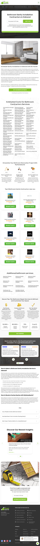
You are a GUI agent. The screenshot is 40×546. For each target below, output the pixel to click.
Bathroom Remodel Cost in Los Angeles (7, 141)
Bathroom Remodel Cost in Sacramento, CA (20, 111)
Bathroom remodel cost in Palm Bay (8, 154)
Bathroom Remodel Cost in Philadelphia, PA (20, 108)
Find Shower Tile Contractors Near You (7, 291)
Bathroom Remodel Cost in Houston (7, 139)
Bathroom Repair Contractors (31, 277)
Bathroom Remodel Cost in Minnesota (7, 149)
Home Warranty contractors (31, 522)
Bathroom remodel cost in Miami (8, 147)
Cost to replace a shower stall (30, 126)
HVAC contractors (31, 510)
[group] (20, 443)
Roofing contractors (19, 510)
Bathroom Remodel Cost (7, 111)
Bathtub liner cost (19, 133)
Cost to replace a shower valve (30, 129)
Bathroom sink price (19, 130)
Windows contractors (20, 512)
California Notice (34, 529)
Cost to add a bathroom (20, 141)
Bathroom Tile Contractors (6, 281)
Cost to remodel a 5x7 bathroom (31, 113)
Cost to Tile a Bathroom (31, 130)
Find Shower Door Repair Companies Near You (33, 286)
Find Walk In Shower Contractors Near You (20, 291)
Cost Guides (17, 542)
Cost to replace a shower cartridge (30, 121)
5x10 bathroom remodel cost (8, 108)
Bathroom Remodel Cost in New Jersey (7, 152)
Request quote (10, 206)
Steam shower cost (30, 143)
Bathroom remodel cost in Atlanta (8, 116)
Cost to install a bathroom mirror (18, 147)
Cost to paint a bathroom (29, 108)
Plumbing (30, 519)
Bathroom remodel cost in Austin (8, 118)
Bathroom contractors (9, 6)
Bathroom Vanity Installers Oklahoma (20, 6)
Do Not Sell (33, 531)
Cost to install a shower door (20, 154)
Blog (16, 531)
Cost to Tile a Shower (31, 135)
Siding (29, 515)
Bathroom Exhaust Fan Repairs (33, 281)
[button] (13, 359)
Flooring (29, 512)
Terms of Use (25, 533)
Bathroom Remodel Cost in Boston (7, 121)
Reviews (16, 536)
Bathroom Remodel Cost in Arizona (7, 113)
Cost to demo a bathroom (18, 144)
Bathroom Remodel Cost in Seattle (19, 121)
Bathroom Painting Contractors (7, 277)
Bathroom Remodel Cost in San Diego (19, 113)
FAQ (16, 533)
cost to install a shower (20, 151)
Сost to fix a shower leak (31, 151)
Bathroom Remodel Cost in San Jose (19, 118)
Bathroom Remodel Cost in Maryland (7, 144)
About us (25, 529)
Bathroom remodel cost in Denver (8, 134)
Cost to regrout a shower (30, 111)
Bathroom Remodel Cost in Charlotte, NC (7, 126)
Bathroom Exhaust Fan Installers (8, 286)
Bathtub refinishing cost (20, 135)
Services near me (26, 542)
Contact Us (25, 531)
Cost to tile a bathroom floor (31, 134)
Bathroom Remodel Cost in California (7, 123)
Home (3, 6)
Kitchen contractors (20, 522)
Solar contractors (19, 515)
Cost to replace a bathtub (30, 118)
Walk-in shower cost (30, 148)
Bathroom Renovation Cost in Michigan (19, 126)
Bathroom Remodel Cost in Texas (19, 123)
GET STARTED (20, 333)
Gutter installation (19, 517)
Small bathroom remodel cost (29, 141)
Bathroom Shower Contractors (19, 277)
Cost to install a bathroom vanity (18, 149)
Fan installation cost (30, 138)
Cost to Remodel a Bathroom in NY (30, 116)
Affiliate (16, 529)
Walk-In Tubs (30, 517)
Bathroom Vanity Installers (19, 281)
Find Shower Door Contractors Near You (20, 286)
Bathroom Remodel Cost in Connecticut (7, 129)
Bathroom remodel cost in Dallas (8, 131)
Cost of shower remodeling (18, 139)
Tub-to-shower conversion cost (29, 147)
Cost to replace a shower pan (30, 123)
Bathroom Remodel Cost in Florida (7, 136)
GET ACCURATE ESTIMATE (20, 90)
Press (32, 533)
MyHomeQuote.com (6, 542)
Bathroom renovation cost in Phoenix (19, 129)
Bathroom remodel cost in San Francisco (20, 116)
